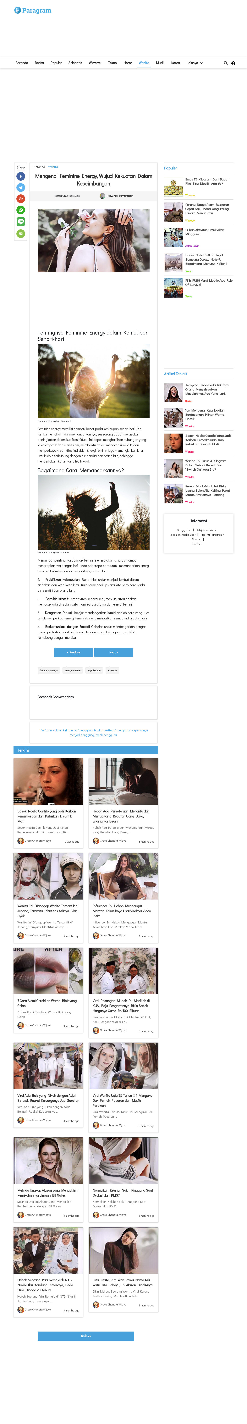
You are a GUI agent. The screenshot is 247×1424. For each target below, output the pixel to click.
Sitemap (196, 539)
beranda (21, 62)
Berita (39, 62)
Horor (128, 62)
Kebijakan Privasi (206, 530)
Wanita (144, 62)
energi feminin (72, 670)
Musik (160, 62)
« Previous (73, 652)
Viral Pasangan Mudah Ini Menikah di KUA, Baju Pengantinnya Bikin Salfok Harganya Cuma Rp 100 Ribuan (121, 1005)
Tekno (112, 62)
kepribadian (94, 670)
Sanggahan (184, 530)
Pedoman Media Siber (182, 534)
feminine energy (49, 670)
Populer (56, 62)
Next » (113, 652)
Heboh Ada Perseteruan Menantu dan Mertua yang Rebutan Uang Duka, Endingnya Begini (121, 816)
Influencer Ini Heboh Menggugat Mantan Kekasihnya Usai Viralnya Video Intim (122, 911)
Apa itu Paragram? (212, 534)
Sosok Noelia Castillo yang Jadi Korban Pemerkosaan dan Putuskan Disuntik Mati (46, 816)
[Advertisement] (152, 30)
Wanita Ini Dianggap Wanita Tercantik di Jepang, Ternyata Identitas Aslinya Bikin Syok (47, 911)
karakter (112, 670)
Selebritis (75, 62)
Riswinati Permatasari (120, 196)
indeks (86, 1336)
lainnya (195, 62)
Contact (196, 544)
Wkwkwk (95, 62)
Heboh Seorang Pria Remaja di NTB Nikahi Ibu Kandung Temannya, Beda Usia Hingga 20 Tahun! (45, 1285)
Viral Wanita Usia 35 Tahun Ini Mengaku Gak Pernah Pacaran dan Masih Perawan (122, 1100)
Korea (175, 62)
